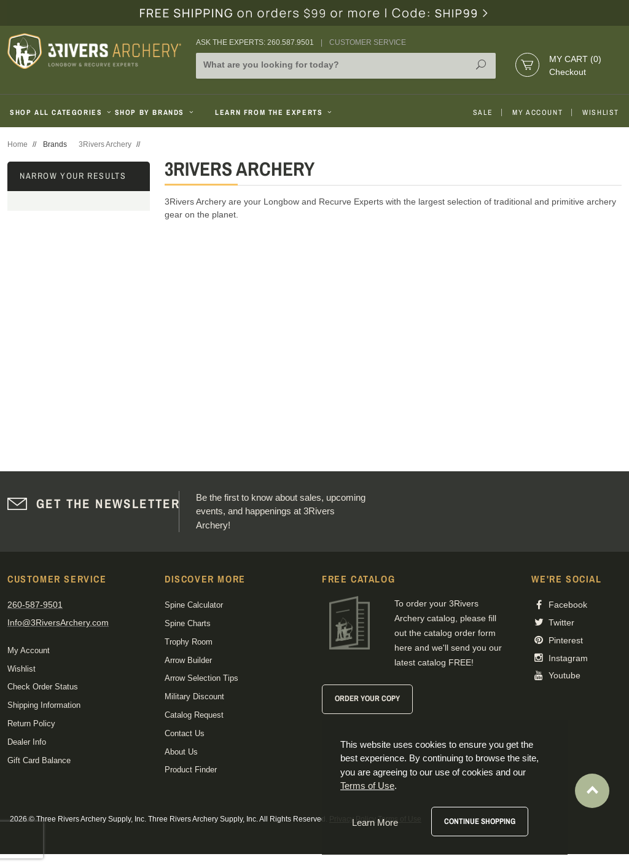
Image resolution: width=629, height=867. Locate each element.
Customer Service (367, 42)
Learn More (375, 822)
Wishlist (600, 112)
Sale (483, 112)
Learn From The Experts (274, 112)
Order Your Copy (367, 698)
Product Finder (191, 769)
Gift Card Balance (39, 760)
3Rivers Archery (105, 144)
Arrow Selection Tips (201, 678)
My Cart (575, 59)
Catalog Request (194, 715)
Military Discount (194, 696)
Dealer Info (26, 742)
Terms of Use (367, 785)
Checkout (567, 72)
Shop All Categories (57, 112)
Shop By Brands (155, 112)
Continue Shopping (479, 821)
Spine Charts (188, 623)
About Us (181, 751)
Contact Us (185, 733)
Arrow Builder (188, 660)
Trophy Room (189, 641)
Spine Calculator (194, 605)
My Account (537, 112)
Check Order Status (42, 686)
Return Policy (31, 723)
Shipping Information (43, 705)
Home (17, 144)
